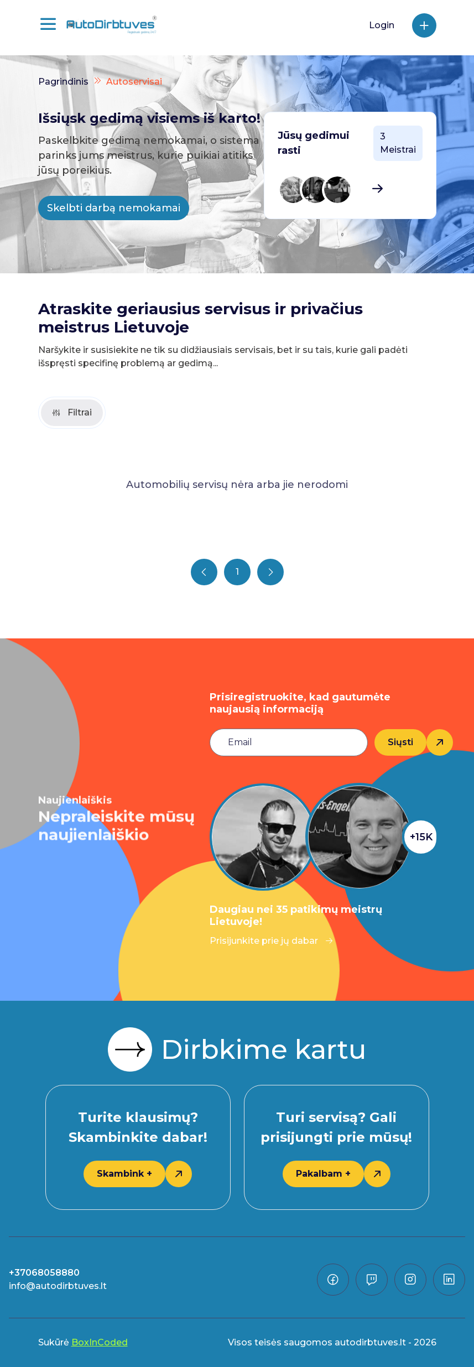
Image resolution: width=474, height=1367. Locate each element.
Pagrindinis (63, 81)
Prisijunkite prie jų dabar (272, 940)
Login (381, 25)
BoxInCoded (99, 1342)
